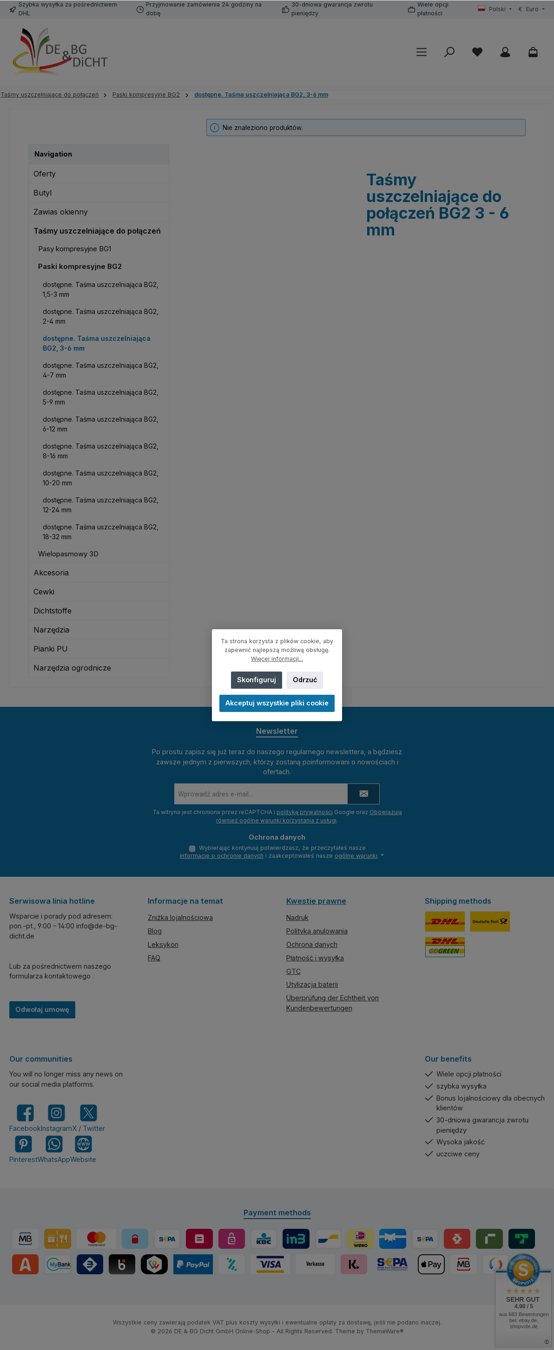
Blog (155, 931)
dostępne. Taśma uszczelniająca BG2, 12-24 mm (100, 505)
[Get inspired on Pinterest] (23, 1149)
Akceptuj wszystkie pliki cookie (277, 703)
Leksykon (163, 944)
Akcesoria (51, 572)
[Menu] (421, 52)
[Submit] (363, 793)
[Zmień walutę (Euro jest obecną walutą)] (531, 9)
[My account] (505, 52)
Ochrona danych (311, 944)
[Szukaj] (449, 52)
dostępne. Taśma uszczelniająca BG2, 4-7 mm (100, 370)
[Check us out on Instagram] (56, 1118)
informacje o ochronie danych (222, 856)
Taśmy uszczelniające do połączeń (97, 230)
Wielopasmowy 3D (68, 553)
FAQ (154, 958)
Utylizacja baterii (312, 985)
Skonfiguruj (256, 680)
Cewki (43, 591)
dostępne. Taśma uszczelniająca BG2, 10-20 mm (100, 478)
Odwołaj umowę (42, 1010)
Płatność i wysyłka (315, 958)
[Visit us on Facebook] (25, 1118)
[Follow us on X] (88, 1118)
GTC (293, 971)
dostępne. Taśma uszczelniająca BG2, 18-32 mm (100, 532)
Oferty (44, 173)
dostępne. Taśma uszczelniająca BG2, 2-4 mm (100, 316)
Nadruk (297, 918)
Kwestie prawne (316, 901)
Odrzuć (305, 680)
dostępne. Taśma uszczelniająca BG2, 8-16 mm (100, 451)
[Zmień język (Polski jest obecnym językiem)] (495, 9)
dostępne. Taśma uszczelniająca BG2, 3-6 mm (97, 343)
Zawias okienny (60, 211)
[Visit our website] (83, 1149)
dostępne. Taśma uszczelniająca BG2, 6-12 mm (100, 424)
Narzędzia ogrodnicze (72, 667)
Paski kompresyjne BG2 (80, 266)
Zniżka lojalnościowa (180, 918)
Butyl (42, 192)
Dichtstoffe (52, 610)
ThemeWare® (385, 1331)
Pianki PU (50, 648)
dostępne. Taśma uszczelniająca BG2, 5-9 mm (100, 397)
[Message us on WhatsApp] (54, 1149)
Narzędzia (51, 629)
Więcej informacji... (277, 658)
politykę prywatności (305, 811)
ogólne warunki (356, 856)
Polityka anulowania (317, 931)
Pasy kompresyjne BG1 (74, 248)
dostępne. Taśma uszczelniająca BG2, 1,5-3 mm (100, 289)
